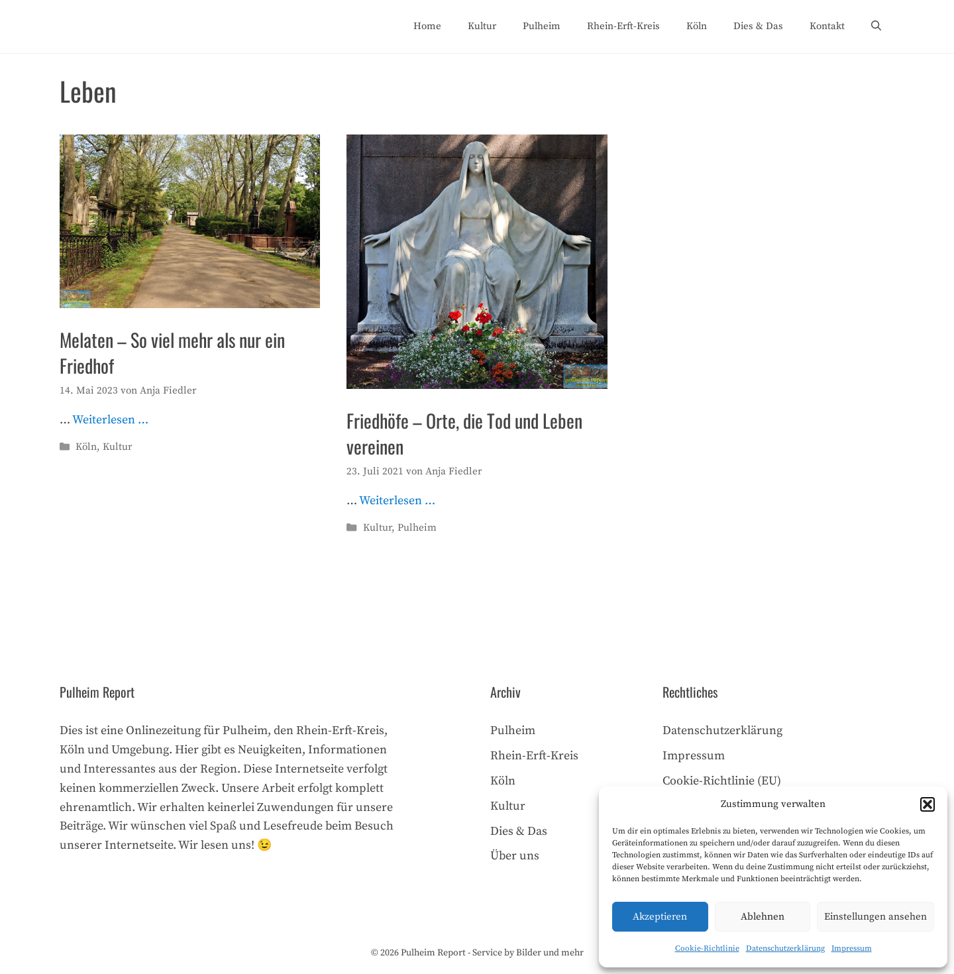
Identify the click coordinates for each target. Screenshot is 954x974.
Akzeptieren (660, 916)
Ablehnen (762, 916)
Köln (696, 26)
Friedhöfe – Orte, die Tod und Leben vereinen (464, 433)
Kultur (482, 26)
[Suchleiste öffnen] (876, 26)
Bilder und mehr (550, 953)
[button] (927, 804)
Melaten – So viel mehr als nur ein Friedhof (172, 352)
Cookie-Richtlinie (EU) (721, 780)
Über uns (514, 855)
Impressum (851, 948)
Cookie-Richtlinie (707, 948)
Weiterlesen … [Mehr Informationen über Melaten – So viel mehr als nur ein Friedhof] (110, 419)
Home (427, 26)
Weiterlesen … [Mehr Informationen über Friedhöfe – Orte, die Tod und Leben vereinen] (397, 500)
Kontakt (827, 26)
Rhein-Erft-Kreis (623, 26)
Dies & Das (758, 26)
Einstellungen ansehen (875, 916)
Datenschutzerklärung (785, 948)
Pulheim (541, 26)
